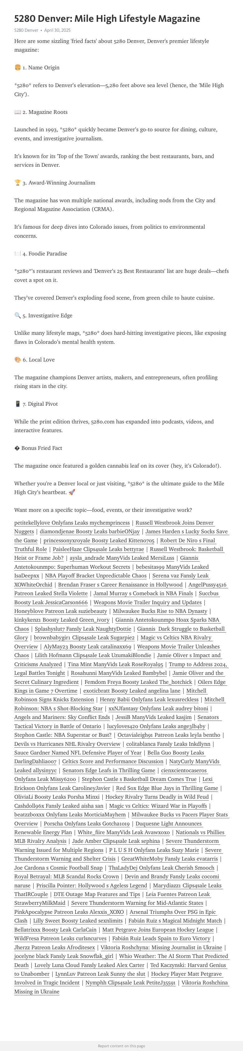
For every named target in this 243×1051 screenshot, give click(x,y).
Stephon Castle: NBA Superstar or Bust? (63, 734)
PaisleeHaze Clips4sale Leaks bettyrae (98, 549)
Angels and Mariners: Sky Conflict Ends (62, 717)
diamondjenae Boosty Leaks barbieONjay (90, 531)
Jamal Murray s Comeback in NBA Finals (143, 593)
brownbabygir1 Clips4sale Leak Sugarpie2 (84, 637)
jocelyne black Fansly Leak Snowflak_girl (63, 956)
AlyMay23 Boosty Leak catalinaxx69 (87, 646)
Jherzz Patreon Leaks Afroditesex (54, 947)
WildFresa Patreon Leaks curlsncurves (60, 938)
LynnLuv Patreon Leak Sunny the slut (100, 973)
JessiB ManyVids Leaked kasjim (154, 717)
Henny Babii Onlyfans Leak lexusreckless (149, 699)
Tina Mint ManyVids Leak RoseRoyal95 (115, 664)
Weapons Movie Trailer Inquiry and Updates (148, 602)
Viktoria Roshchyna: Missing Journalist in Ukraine (161, 947)
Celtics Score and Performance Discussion (112, 761)
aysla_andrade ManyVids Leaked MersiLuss (122, 557)
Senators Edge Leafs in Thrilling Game (109, 770)
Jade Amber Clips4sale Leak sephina (116, 841)
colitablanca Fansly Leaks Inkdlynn (168, 743)
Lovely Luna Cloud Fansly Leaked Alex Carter (89, 965)
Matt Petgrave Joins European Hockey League (158, 929)
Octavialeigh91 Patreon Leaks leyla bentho (169, 734)
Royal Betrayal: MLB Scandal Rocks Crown (66, 876)
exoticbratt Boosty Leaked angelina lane (131, 690)
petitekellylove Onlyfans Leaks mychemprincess (72, 522)
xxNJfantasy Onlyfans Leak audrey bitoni (158, 708)
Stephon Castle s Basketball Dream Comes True (139, 779)
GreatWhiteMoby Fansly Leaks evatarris (169, 858)
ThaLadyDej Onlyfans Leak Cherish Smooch (161, 867)
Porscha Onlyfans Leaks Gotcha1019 (87, 823)
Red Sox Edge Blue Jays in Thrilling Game (167, 788)
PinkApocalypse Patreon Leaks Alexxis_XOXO (69, 912)
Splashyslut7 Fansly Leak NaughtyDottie (83, 628)
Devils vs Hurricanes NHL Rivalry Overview (67, 743)
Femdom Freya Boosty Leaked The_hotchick (138, 682)
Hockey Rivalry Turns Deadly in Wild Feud (157, 796)
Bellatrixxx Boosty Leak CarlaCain (55, 929)
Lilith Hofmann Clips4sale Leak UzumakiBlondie (93, 655)
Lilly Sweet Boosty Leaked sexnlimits (78, 920)
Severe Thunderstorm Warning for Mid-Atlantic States (137, 902)
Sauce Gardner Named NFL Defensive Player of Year (78, 752)
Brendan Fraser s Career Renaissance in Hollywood (120, 584)
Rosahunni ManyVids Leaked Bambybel (119, 673)
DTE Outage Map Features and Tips (97, 894)
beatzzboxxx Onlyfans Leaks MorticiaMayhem (70, 814)
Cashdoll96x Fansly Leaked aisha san (58, 805)
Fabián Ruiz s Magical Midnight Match (175, 920)
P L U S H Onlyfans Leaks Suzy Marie (154, 850)
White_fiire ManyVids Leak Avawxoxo (124, 832)
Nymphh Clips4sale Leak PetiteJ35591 (131, 982)
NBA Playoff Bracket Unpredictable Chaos (96, 575)
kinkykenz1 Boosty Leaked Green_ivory (62, 619)
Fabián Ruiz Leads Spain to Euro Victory (161, 938)
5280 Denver (26, 30)
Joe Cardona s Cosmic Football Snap (58, 867)
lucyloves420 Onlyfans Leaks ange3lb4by (156, 726)
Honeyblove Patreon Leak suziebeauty (60, 611)
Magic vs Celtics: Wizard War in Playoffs (158, 805)
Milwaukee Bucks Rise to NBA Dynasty (160, 611)
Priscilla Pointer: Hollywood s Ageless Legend (91, 885)
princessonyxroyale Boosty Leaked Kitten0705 (99, 540)
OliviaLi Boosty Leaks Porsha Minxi (57, 796)
